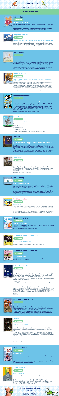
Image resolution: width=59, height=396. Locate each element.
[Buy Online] (18, 19)
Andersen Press (26, 391)
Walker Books (33, 393)
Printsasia (34, 392)
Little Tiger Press (26, 394)
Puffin (35, 391)
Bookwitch (34, 394)
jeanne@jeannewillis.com (30, 388)
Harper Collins (25, 392)
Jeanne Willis (29, 3)
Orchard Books (25, 393)
